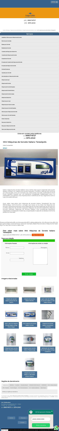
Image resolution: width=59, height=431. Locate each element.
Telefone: (17, 259)
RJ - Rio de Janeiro (23, 386)
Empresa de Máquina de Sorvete (9, 65)
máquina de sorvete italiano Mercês (29, 299)
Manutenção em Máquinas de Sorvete (10, 76)
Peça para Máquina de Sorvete (8, 125)
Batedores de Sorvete (6, 48)
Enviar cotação (29, 274)
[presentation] (14, 266)
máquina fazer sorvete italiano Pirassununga (29, 348)
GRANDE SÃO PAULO (34, 383)
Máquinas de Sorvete (6, 83)
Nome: (15, 248)
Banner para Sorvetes (6, 41)
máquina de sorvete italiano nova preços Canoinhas (47, 324)
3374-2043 (31, 23)
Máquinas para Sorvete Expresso (9, 108)
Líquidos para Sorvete (6, 72)
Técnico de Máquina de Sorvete (8, 129)
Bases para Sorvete (6, 44)
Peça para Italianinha (6, 122)
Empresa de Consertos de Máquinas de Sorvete (12, 62)
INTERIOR (44, 383)
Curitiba (17, 383)
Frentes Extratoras (6, 69)
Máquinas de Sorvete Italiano (8, 90)
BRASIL (12, 383)
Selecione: (5, 383)
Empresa (23, 416)
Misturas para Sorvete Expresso (9, 115)
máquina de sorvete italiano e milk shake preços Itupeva (29, 373)
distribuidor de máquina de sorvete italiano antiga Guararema (48, 348)
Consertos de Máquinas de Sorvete (9, 55)
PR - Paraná (6, 386)
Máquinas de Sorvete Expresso (8, 86)
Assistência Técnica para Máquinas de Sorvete (12, 37)
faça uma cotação (38, 235)
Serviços (29, 34)
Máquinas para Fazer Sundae (8, 104)
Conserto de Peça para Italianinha (9, 51)
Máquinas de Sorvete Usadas (8, 94)
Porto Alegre (13, 386)
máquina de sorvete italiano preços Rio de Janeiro (11, 300)
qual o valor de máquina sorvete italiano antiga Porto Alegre (11, 324)
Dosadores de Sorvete (6, 58)
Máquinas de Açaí (6, 79)
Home (11, 416)
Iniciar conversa (41, 425)
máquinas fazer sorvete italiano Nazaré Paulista (11, 348)
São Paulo (43, 386)
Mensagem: (40, 256)
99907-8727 (31, 20)
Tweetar (5, 148)
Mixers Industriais (5, 118)
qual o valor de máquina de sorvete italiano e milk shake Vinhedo (48, 300)
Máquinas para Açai (6, 101)
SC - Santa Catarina (34, 386)
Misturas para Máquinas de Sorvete (9, 111)
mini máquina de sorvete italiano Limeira (29, 323)
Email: (15, 253)
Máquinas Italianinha (6, 97)
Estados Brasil (24, 383)
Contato (22, 421)
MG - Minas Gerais (52, 383)
